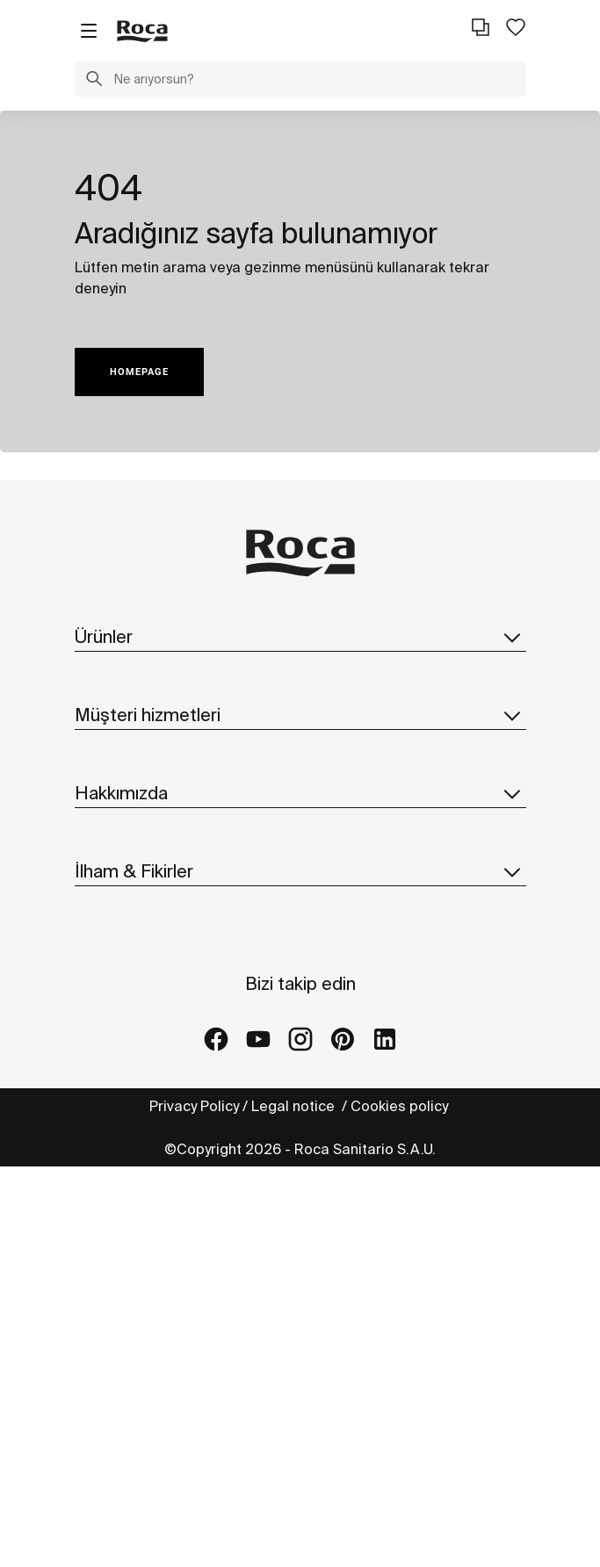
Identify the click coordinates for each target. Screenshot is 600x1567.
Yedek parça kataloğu (148, 747)
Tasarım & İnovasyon (144, 1050)
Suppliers (108, 1086)
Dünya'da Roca (124, 980)
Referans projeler (134, 1255)
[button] (94, 81)
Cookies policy (401, 1506)
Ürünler (300, 637)
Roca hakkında (124, 945)
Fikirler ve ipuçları (133, 1220)
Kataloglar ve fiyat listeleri (162, 711)
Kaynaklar (107, 846)
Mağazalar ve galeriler (150, 1290)
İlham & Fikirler (300, 1145)
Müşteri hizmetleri (300, 806)
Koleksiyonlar (119, 676)
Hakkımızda (300, 906)
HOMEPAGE (139, 372)
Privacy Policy (194, 1506)
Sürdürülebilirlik (126, 1015)
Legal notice (294, 1506)
